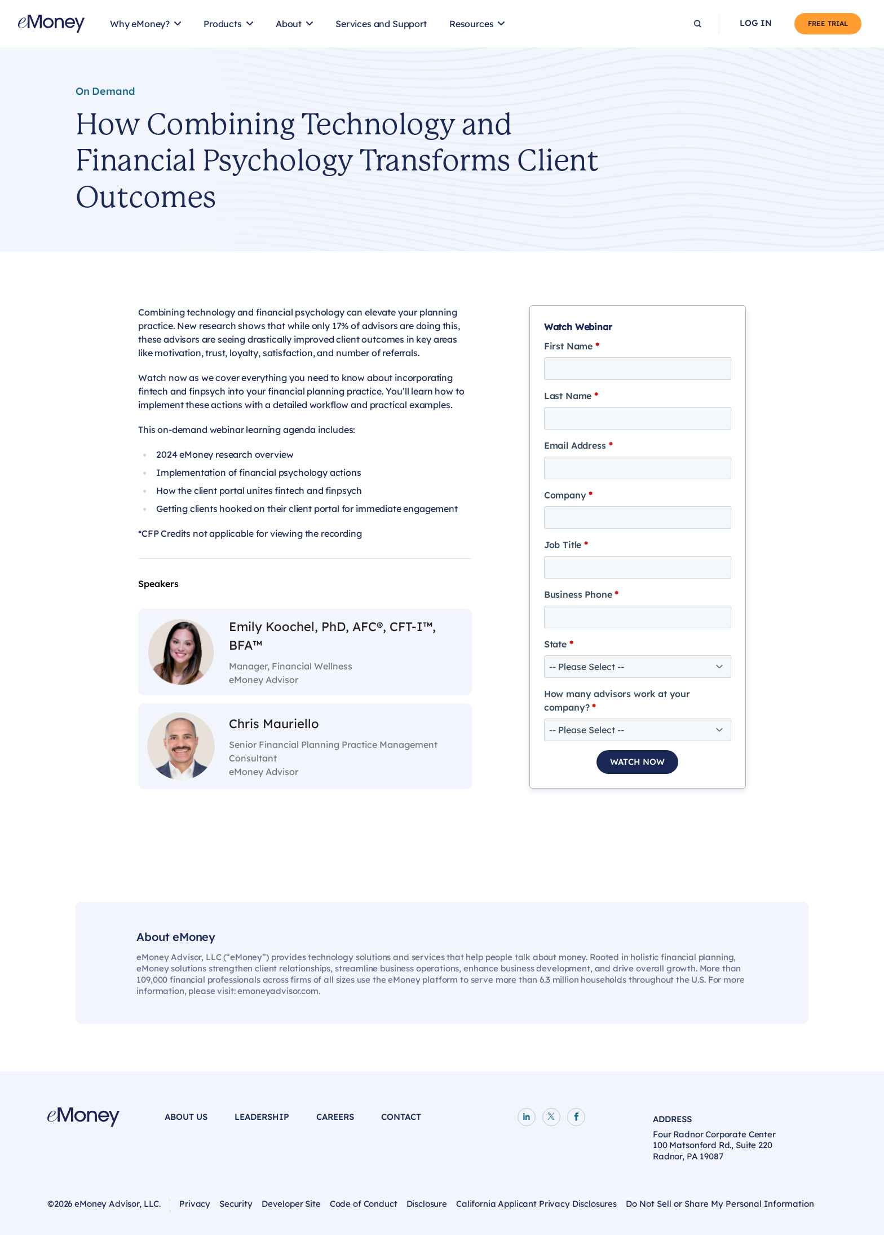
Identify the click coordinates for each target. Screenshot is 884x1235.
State (558, 644)
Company (568, 495)
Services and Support (381, 23)
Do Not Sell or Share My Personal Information (720, 1203)
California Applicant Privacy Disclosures (536, 1203)
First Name (571, 346)
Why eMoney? (140, 23)
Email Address (578, 445)
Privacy (194, 1203)
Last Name (571, 395)
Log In (756, 23)
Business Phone (581, 594)
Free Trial (828, 23)
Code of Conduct (363, 1203)
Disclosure (427, 1203)
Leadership (262, 1116)
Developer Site (291, 1203)
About (289, 23)
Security (236, 1203)
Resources (471, 23)
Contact (401, 1116)
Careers (335, 1116)
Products (223, 23)
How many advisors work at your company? (617, 700)
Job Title (566, 544)
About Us (186, 1116)
